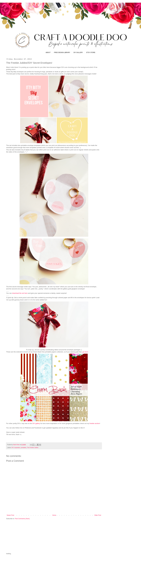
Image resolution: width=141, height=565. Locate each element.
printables (23, 447)
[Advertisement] (24, 536)
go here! (85, 352)
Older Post (97, 515)
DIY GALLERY (78, 52)
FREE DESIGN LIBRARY (62, 52)
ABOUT (48, 52)
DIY (13, 447)
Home (54, 515)
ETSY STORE (90, 52)
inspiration (17, 447)
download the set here (20, 293)
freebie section (94, 423)
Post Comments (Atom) (22, 518)
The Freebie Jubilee (32, 447)
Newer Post (10, 515)
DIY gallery (36, 423)
